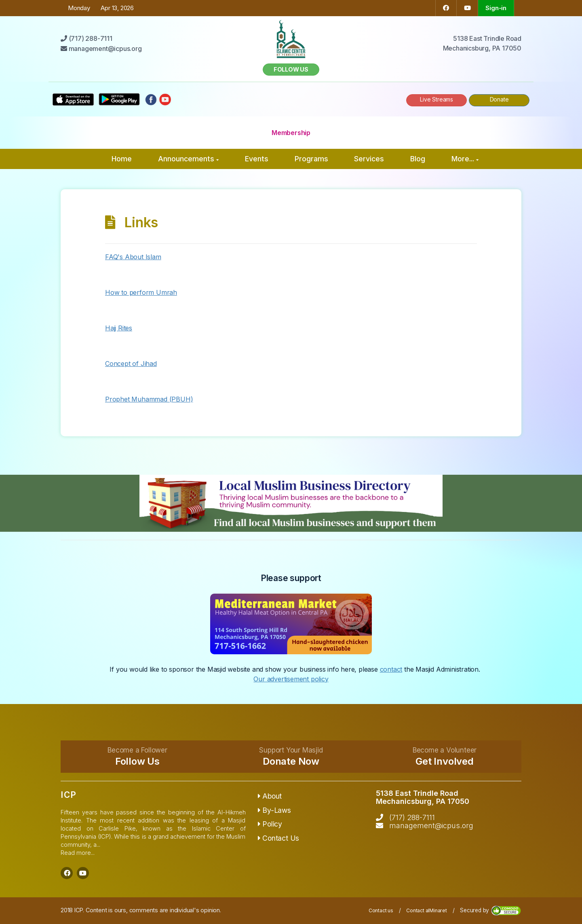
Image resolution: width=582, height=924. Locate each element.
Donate (499, 99)
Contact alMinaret (426, 910)
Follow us (291, 69)
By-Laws (274, 810)
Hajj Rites (118, 328)
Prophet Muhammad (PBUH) (149, 399)
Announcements (188, 158)
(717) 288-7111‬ (412, 817)
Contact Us (278, 838)
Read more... (78, 852)
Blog (417, 158)
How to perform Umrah (141, 292)
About (270, 796)
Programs (311, 158)
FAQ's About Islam (133, 257)
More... (465, 158)
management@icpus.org (431, 825)
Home (122, 158)
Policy (270, 824)
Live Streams (436, 99)
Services (369, 158)
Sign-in (495, 8)
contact (391, 669)
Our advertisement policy (290, 679)
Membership (291, 133)
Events (256, 158)
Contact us (381, 910)
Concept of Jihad (131, 363)
